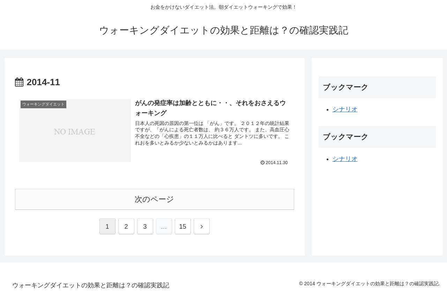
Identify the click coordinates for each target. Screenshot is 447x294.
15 (182, 226)
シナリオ (345, 109)
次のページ (154, 199)
